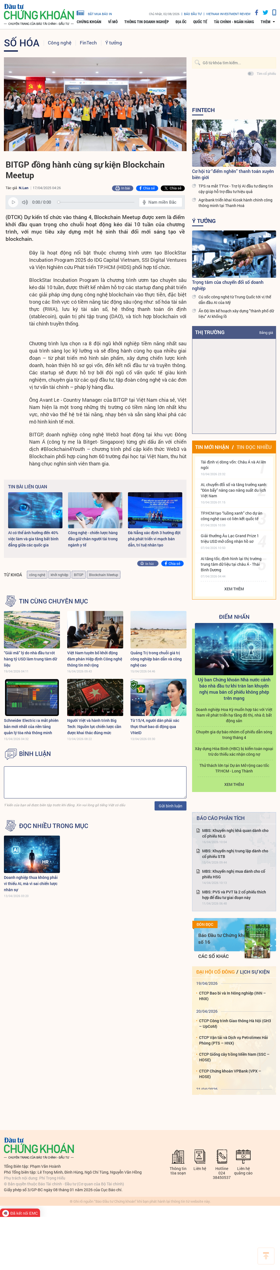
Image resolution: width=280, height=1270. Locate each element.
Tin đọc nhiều (254, 447)
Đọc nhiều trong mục (53, 825)
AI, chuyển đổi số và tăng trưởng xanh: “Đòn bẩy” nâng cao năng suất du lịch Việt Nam (234, 490)
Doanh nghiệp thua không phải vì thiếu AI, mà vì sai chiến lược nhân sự (31, 883)
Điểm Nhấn (234, 616)
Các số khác (213, 956)
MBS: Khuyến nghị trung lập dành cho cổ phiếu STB (235, 853)
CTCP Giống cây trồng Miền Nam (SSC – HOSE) (234, 1057)
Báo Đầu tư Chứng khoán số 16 (225, 938)
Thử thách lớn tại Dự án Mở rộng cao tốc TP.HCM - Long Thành (234, 768)
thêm (265, 22)
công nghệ (37, 574)
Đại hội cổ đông (215, 972)
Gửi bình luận (170, 805)
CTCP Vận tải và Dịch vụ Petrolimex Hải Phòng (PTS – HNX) (233, 1040)
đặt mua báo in (94, 12)
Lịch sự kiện (255, 972)
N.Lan (23, 187)
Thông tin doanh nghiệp (146, 22)
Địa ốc (181, 22)
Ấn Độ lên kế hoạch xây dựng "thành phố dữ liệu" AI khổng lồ (236, 313)
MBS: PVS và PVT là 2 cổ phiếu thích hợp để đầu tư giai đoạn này (234, 894)
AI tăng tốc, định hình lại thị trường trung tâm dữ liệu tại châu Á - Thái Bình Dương (231, 564)
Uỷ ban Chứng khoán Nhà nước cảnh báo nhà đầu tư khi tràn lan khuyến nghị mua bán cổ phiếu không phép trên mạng (234, 689)
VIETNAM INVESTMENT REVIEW (228, 14)
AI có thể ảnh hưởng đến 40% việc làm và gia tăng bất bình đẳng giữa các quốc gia (33, 539)
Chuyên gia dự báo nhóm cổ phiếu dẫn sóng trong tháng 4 (234, 734)
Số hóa (21, 42)
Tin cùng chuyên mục (53, 601)
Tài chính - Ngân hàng (234, 22)
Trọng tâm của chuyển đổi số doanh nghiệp (227, 285)
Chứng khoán (89, 22)
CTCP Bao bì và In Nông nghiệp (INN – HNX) (232, 995)
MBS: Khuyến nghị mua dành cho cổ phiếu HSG (233, 874)
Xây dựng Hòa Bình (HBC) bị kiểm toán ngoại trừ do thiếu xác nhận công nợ (234, 751)
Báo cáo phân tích (221, 818)
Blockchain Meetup (103, 574)
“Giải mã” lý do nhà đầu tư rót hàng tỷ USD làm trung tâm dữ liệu (30, 659)
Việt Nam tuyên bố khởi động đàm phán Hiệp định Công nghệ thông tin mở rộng (94, 659)
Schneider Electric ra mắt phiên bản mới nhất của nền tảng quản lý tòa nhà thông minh (31, 726)
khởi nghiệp (59, 574)
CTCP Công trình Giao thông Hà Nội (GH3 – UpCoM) (235, 1023)
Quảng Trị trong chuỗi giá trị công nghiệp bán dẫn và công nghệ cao (156, 659)
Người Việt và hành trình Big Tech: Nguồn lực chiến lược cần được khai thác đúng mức (94, 726)
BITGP (78, 574)
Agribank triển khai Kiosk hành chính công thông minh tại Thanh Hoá (235, 202)
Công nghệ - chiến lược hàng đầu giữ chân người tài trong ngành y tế (93, 539)
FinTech (88, 42)
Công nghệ (59, 42)
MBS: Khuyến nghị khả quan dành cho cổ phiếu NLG (235, 833)
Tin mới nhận (212, 447)
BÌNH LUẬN (35, 753)
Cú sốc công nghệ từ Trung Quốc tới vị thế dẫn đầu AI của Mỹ (235, 299)
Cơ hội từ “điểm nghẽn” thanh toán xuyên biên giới (233, 174)
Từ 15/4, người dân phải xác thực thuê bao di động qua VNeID (154, 726)
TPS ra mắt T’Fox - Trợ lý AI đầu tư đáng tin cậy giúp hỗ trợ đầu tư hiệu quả (236, 188)
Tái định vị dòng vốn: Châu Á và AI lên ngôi (233, 464)
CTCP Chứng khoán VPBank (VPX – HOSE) (230, 1073)
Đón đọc (205, 924)
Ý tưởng (113, 42)
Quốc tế (200, 22)
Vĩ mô (113, 22)
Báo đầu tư (193, 14)
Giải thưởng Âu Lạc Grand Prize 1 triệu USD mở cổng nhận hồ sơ (230, 538)
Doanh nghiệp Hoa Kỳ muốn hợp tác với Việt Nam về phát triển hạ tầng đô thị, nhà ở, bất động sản (234, 715)
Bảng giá (266, 332)
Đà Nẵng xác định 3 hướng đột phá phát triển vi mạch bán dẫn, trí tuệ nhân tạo (154, 539)
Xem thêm (234, 588)
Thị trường (210, 332)
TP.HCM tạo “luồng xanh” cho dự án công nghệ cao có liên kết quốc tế (231, 515)
